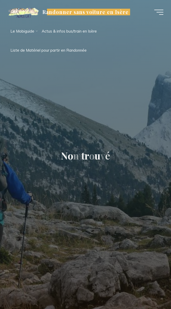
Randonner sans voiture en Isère (85, 12)
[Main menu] (158, 12)
